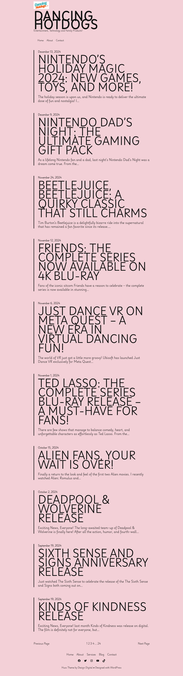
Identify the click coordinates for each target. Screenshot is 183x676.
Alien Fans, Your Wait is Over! (86, 459)
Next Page (144, 643)
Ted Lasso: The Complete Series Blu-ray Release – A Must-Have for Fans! (89, 401)
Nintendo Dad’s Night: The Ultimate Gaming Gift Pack (89, 136)
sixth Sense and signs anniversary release (93, 562)
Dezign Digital (85, 667)
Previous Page (41, 643)
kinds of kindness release (92, 611)
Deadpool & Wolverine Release (74, 509)
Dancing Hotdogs (66, 20)
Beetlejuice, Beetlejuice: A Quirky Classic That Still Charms (92, 199)
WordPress (115, 667)
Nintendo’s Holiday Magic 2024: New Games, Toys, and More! (90, 73)
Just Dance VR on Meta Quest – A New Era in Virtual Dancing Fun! (90, 329)
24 (99, 643)
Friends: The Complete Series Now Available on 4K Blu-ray (92, 261)
